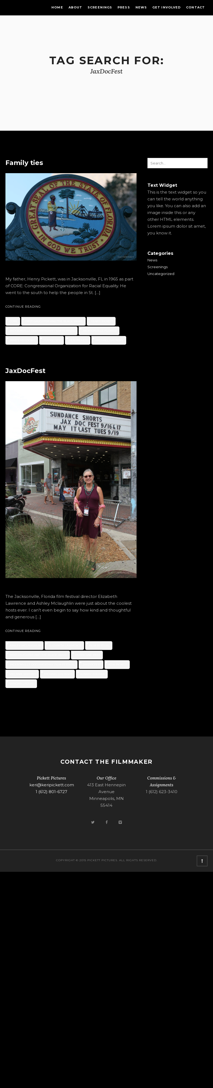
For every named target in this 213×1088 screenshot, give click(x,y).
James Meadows (22, 340)
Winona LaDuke (22, 683)
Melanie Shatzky (23, 674)
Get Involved (166, 7)
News (141, 7)
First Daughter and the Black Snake (54, 321)
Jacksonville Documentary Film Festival (42, 330)
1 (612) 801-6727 (51, 791)
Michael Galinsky (109, 340)
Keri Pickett (78, 340)
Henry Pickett (102, 321)
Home (57, 7)
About (75, 7)
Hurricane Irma (87, 655)
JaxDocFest (52, 340)
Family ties (24, 163)
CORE (13, 321)
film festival (99, 645)
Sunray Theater (92, 674)
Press (124, 7)
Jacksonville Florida (100, 330)
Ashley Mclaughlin (25, 645)
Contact (195, 7)
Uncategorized (160, 273)
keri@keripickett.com (51, 784)
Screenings (100, 7)
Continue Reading (23, 306)
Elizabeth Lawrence (65, 645)
